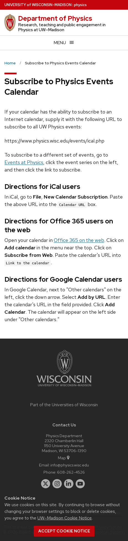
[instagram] (57, 484)
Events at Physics (23, 162)
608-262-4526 (71, 472)
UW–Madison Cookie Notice (64, 518)
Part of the (64, 405)
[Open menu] (64, 42)
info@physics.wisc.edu (69, 465)
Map (64, 457)
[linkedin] (68, 484)
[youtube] (80, 484)
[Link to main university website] (64, 387)
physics (80, 4)
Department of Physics (55, 18)
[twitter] (45, 484)
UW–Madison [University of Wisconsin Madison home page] (37, 4)
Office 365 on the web (79, 240)
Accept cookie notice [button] (64, 531)
